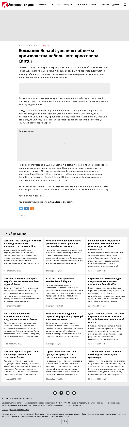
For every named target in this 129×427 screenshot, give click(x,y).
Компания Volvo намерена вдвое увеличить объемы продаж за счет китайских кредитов (63, 243)
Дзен (57, 202)
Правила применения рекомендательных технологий (104, 414)
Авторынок (44, 5)
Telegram (49, 202)
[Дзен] (55, 393)
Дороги (115, 5)
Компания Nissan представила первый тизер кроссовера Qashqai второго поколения (64, 316)
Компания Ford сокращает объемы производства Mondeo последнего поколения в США (22, 243)
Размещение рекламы (19, 410)
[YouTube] (74, 393)
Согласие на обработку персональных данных (50, 416)
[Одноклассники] (32, 208)
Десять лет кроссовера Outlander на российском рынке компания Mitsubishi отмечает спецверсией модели (106, 318)
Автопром (67, 5)
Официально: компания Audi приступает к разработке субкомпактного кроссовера (61, 354)
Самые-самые (81, 5)
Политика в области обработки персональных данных (57, 414)
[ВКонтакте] (26, 208)
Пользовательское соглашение (16, 416)
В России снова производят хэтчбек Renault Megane (60, 280)
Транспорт (104, 5)
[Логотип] (18, 5)
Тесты (93, 5)
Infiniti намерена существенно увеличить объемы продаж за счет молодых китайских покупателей (104, 245)
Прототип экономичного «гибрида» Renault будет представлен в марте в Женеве (20, 316)
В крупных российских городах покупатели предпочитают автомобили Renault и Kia (104, 281)
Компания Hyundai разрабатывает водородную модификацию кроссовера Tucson (22, 354)
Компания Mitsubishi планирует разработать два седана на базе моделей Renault (21, 281)
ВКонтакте (68, 202)
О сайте (5, 410)
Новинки (56, 5)
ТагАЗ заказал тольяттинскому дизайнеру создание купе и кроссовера (104, 354)
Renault (22, 216)
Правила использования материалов (17, 414)
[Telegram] (21, 208)
